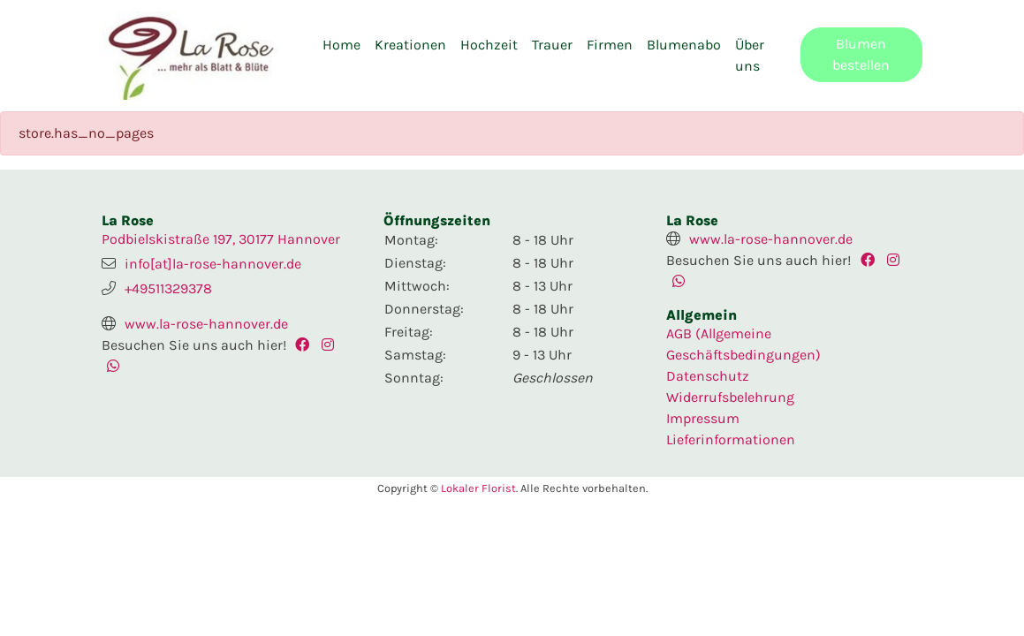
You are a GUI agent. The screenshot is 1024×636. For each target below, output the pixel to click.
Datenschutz (707, 375)
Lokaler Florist (478, 488)
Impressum (703, 418)
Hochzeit (489, 44)
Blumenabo (684, 44)
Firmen (610, 44)
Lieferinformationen (730, 439)
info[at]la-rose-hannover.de (213, 263)
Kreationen (410, 44)
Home (341, 44)
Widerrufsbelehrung (730, 397)
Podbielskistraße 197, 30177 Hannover (221, 239)
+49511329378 (168, 288)
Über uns (749, 55)
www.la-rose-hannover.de (206, 323)
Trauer (552, 44)
